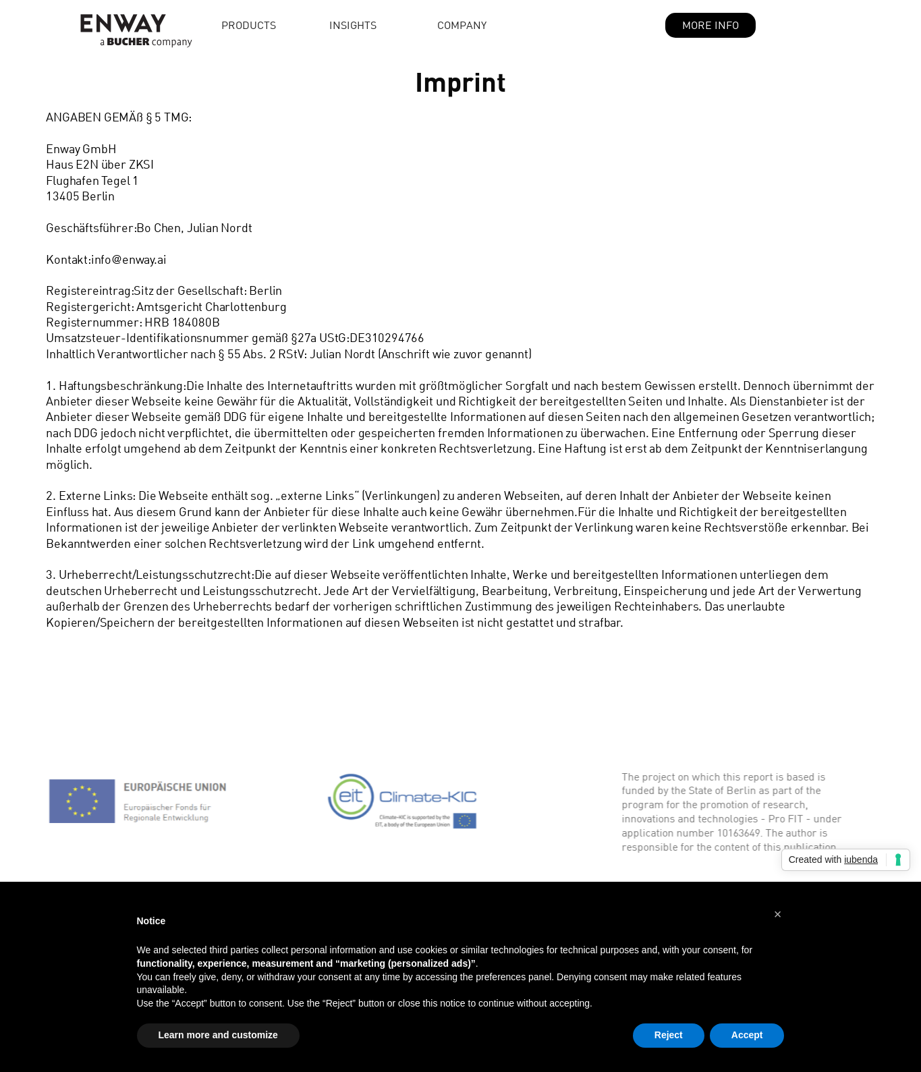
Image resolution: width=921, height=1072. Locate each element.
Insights (352, 25)
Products (248, 25)
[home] (120, 25)
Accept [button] (747, 1034)
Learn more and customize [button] (218, 1034)
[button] (383, 25)
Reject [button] (668, 1034)
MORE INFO (710, 25)
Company (461, 25)
